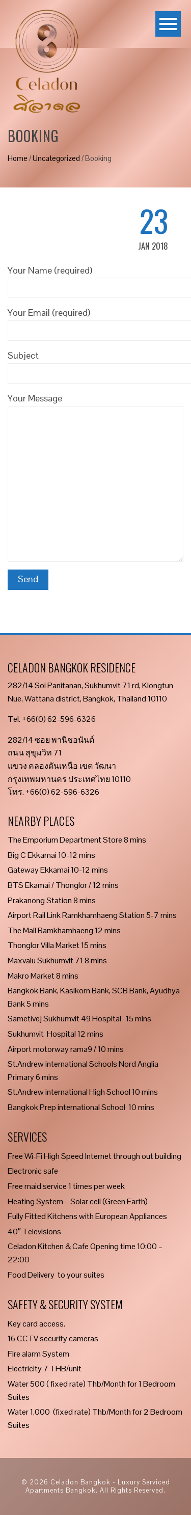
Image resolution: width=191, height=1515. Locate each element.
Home (18, 158)
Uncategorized (56, 158)
